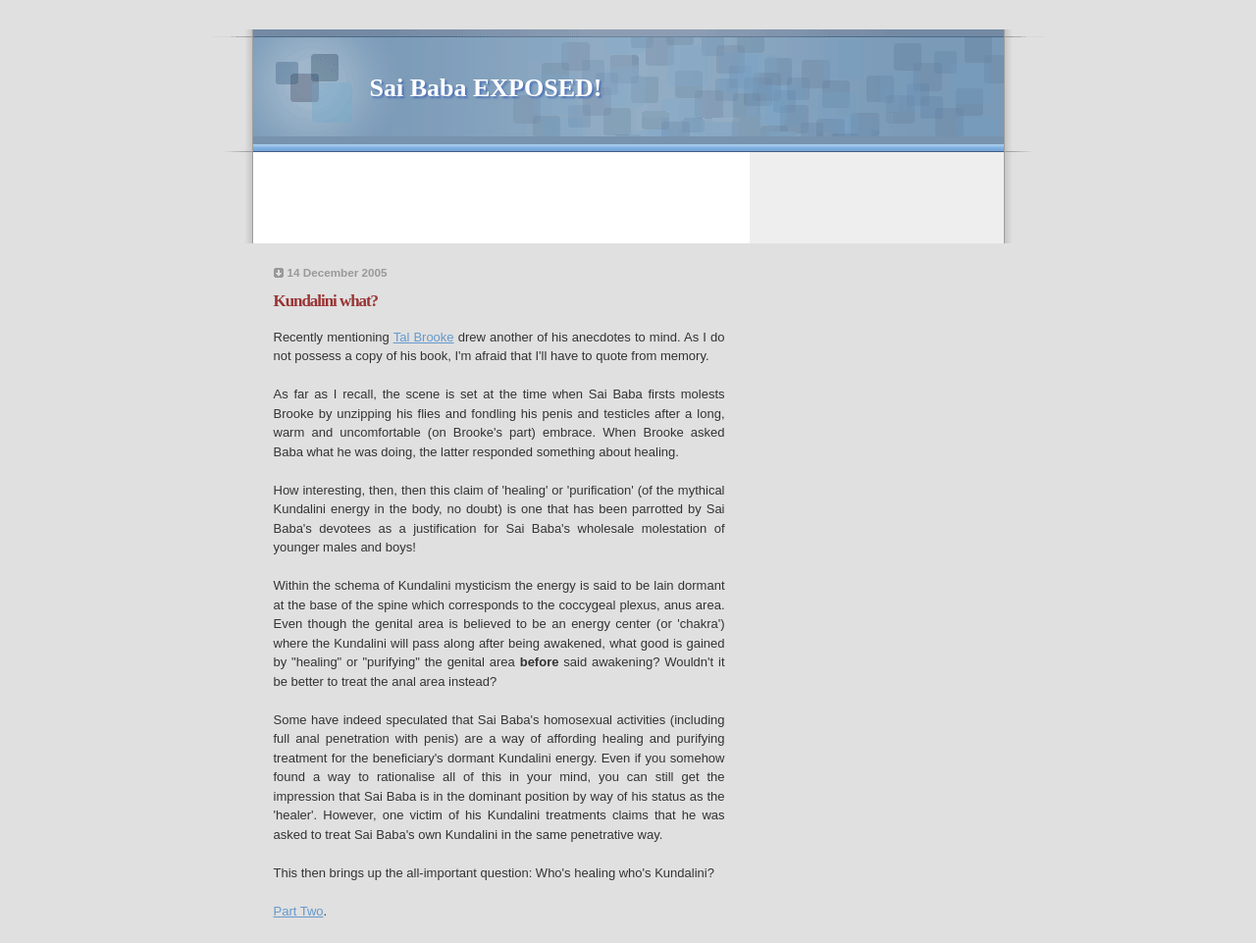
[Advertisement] (631, 196)
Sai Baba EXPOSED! (486, 88)
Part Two (299, 911)
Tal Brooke (423, 337)
